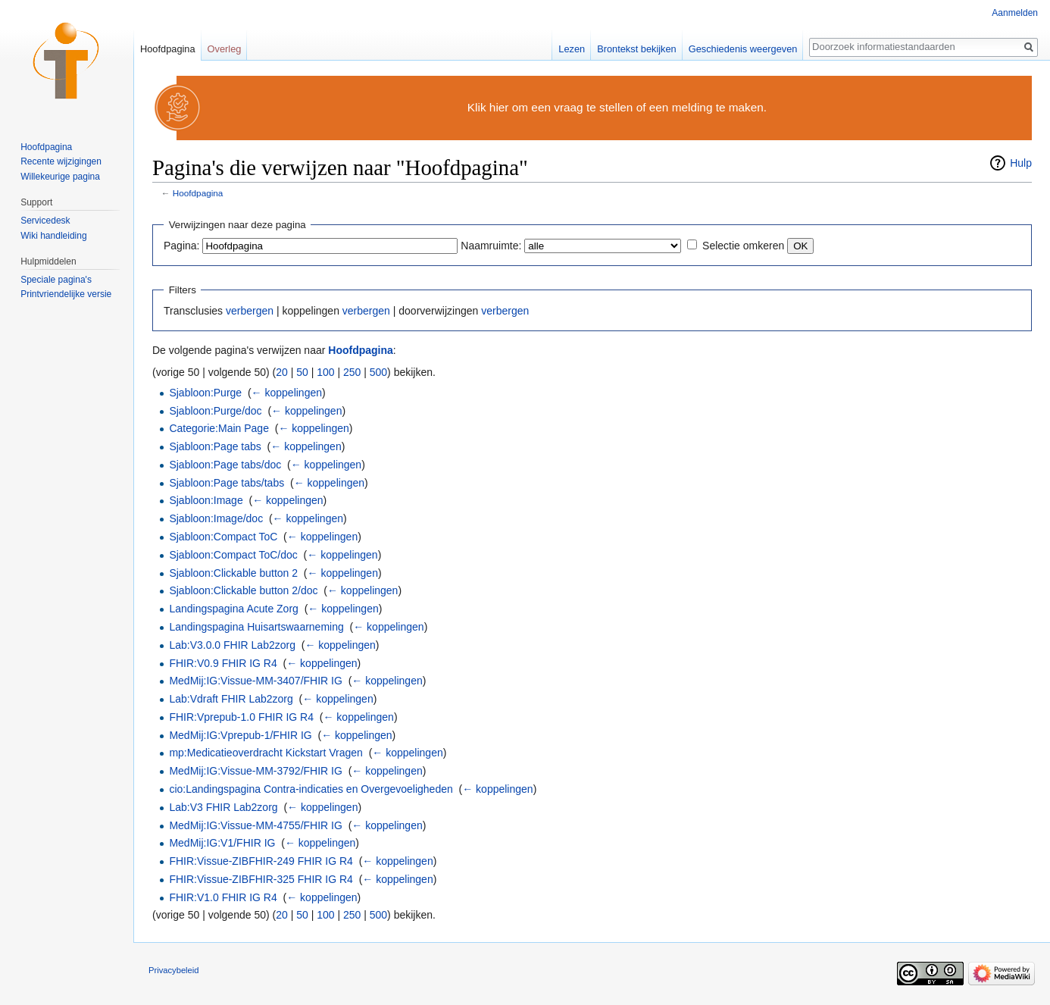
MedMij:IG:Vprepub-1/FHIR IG (240, 735)
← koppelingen (287, 393)
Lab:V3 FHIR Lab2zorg (223, 807)
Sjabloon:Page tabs (215, 446)
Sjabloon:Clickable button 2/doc (243, 590)
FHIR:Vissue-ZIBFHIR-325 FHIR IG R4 (260, 879)
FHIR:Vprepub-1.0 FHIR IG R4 (241, 717)
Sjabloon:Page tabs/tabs (226, 483)
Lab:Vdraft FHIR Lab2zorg (230, 699)
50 (302, 372)
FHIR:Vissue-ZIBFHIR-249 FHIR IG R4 (260, 861)
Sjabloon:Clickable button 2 (233, 573)
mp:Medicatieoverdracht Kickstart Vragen (265, 753)
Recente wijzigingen (61, 161)
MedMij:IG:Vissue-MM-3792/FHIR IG (255, 771)
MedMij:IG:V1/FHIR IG (222, 843)
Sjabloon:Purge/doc (215, 411)
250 (352, 372)
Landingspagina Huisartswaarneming (256, 627)
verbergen (249, 311)
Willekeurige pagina (60, 176)
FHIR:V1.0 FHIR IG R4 (223, 897)
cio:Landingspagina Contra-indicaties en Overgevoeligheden (310, 789)
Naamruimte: (491, 246)
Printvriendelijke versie (65, 294)
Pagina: (181, 246)
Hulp (1021, 163)
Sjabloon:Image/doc (216, 518)
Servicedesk (45, 220)
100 (325, 372)
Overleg (225, 49)
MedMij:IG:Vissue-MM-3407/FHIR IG (255, 681)
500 (378, 372)
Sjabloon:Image (205, 500)
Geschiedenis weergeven (743, 49)
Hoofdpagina (198, 193)
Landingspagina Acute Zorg (233, 609)
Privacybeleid (173, 970)
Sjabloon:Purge (205, 393)
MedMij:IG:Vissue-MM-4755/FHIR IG (255, 825)
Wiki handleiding (53, 235)
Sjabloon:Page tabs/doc (225, 465)
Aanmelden (1015, 13)
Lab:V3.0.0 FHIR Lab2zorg (232, 645)
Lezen (571, 49)
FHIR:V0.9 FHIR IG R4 (223, 663)
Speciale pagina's (56, 279)
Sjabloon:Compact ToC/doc (233, 555)
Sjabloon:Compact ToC (223, 537)
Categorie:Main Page (219, 428)
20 (282, 372)
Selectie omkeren (743, 246)
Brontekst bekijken (637, 49)
